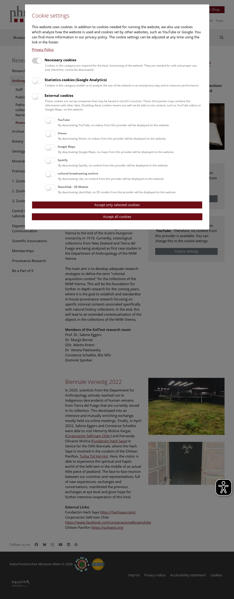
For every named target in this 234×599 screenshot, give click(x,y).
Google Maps (66, 147)
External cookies (59, 95)
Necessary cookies (60, 60)
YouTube (64, 120)
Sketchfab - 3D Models (73, 187)
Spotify (63, 160)
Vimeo (62, 133)
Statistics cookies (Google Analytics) (76, 79)
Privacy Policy (43, 49)
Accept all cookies (117, 216)
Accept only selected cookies (117, 204)
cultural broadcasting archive (78, 173)
